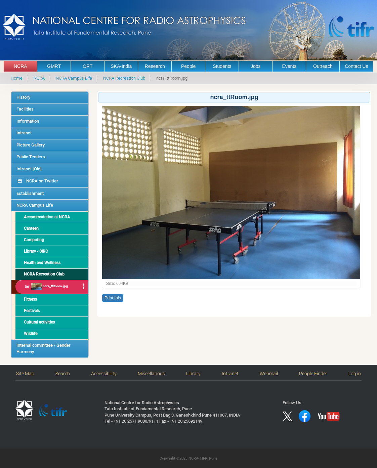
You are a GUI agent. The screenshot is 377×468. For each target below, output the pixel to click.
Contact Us (356, 66)
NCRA (39, 78)
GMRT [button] (54, 66)
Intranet (24, 132)
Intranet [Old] (29, 168)
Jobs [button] (256, 66)
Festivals (32, 310)
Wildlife (30, 333)
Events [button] (289, 66)
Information (27, 121)
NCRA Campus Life (74, 78)
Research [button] (155, 66)
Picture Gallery (30, 144)
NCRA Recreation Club (124, 78)
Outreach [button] (323, 66)
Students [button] (222, 66)
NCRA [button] (20, 66)
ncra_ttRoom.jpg (49, 286)
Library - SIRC (36, 251)
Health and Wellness (42, 262)
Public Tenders (30, 156)
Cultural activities (39, 322)
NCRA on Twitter (41, 180)
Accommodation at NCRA (47, 217)
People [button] (188, 66)
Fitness (30, 299)
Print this (112, 298)
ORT (87, 66)
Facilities (25, 109)
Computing (34, 240)
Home (17, 78)
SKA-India (121, 66)
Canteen (31, 228)
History (23, 97)
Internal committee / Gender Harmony (43, 348)
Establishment (30, 193)
